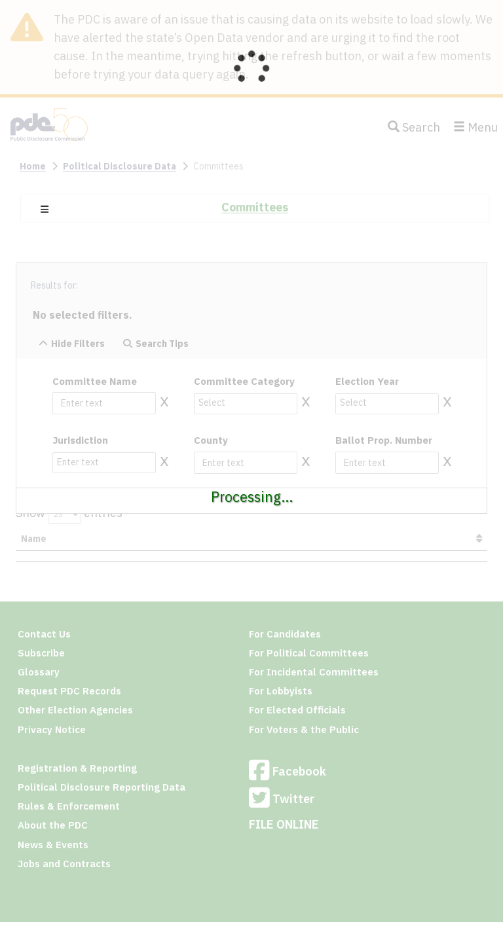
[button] (44, 209)
